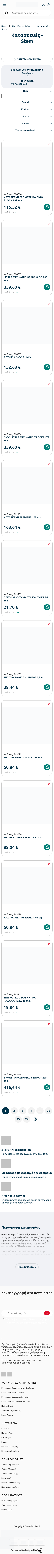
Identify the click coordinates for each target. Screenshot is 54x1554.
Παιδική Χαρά (7, 1406)
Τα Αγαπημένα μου (9, 1505)
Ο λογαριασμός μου (9, 1501)
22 (48, 1110)
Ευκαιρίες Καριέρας (9, 1446)
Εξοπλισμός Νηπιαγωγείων (12, 1392)
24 (26, 1119)
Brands (4, 1442)
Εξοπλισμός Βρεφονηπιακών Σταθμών (17, 1388)
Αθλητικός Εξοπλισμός (10, 1410)
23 (18, 1119)
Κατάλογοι (6, 1437)
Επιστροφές (6, 1478)
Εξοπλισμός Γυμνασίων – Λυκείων (15, 1401)
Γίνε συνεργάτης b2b (10, 1451)
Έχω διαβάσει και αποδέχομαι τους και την (27, 1321)
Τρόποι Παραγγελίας (10, 1465)
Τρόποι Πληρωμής (9, 1469)
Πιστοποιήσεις (7, 1433)
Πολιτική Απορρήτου (35, 1322)
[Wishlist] (49, 144)
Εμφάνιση (27, 73)
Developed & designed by (27, 1550)
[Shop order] (27, 83)
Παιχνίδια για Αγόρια (21, 26)
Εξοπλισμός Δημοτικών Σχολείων (15, 1397)
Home (4, 26)
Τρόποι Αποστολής (9, 1474)
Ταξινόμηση (27, 80)
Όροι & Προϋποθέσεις (10, 1483)
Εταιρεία (5, 1428)
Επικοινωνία (6, 1510)
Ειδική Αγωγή (7, 1415)
